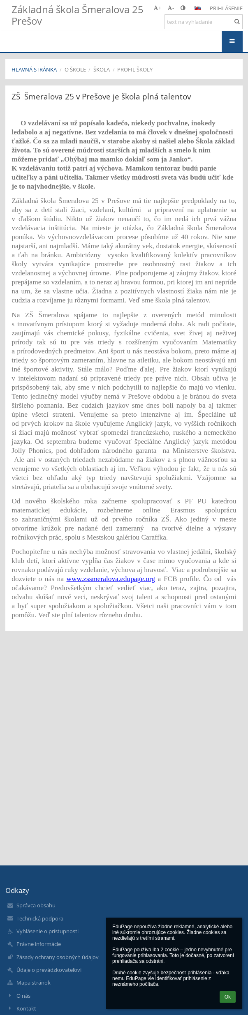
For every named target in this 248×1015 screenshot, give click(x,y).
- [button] (170, 8)
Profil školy (135, 69)
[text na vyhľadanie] (204, 21)
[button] (198, 8)
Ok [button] (228, 997)
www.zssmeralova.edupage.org (110, 579)
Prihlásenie (226, 8)
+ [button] (157, 8)
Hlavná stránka (34, 69)
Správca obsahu (36, 905)
